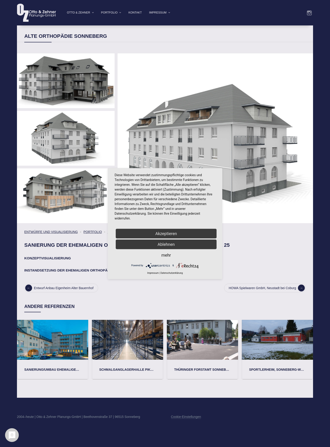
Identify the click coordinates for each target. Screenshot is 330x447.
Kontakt (135, 12)
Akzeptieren (166, 233)
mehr (166, 254)
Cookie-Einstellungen (186, 424)
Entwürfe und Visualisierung (51, 239)
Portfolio (109, 12)
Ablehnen (166, 244)
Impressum (158, 12)
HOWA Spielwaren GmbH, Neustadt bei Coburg (267, 295)
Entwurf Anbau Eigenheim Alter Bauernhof (59, 295)
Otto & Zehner (78, 12)
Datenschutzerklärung (171, 272)
